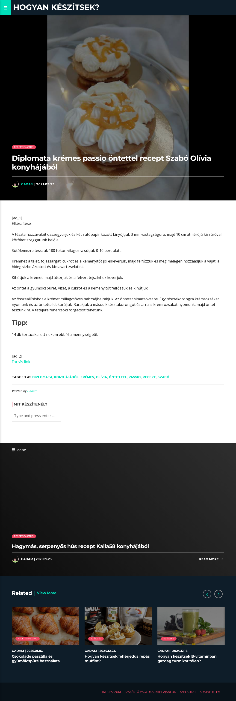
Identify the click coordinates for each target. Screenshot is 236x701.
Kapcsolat (188, 692)
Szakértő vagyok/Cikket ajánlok (150, 692)
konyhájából (66, 377)
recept (149, 377)
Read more (211, 559)
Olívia (101, 377)
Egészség (96, 638)
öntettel (118, 377)
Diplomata (42, 377)
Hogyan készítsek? (56, 7)
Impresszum (111, 692)
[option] (45, 637)
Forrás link (21, 361)
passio (135, 377)
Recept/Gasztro (24, 147)
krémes (87, 377)
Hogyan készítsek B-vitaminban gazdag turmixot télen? (186, 658)
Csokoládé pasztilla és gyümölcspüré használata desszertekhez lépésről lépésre (40, 661)
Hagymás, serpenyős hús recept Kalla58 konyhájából (80, 546)
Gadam (27, 184)
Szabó (163, 377)
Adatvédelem (210, 692)
